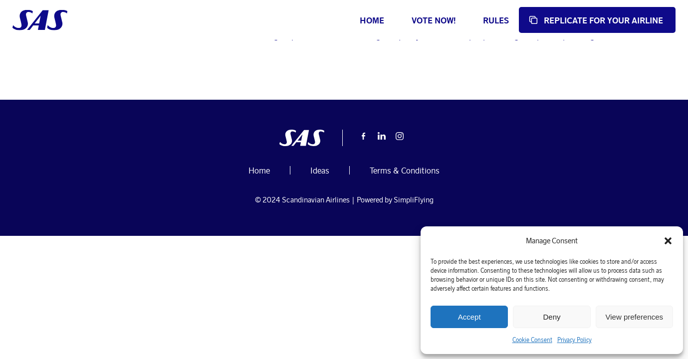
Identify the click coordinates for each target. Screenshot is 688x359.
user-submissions (106, 72)
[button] (668, 241)
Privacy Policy (574, 340)
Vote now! (394, 20)
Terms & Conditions (405, 235)
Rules (456, 20)
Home (332, 20)
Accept (469, 317)
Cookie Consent (532, 340)
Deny (551, 317)
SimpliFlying (414, 264)
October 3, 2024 (183, 72)
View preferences (635, 317)
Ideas (226, 72)
